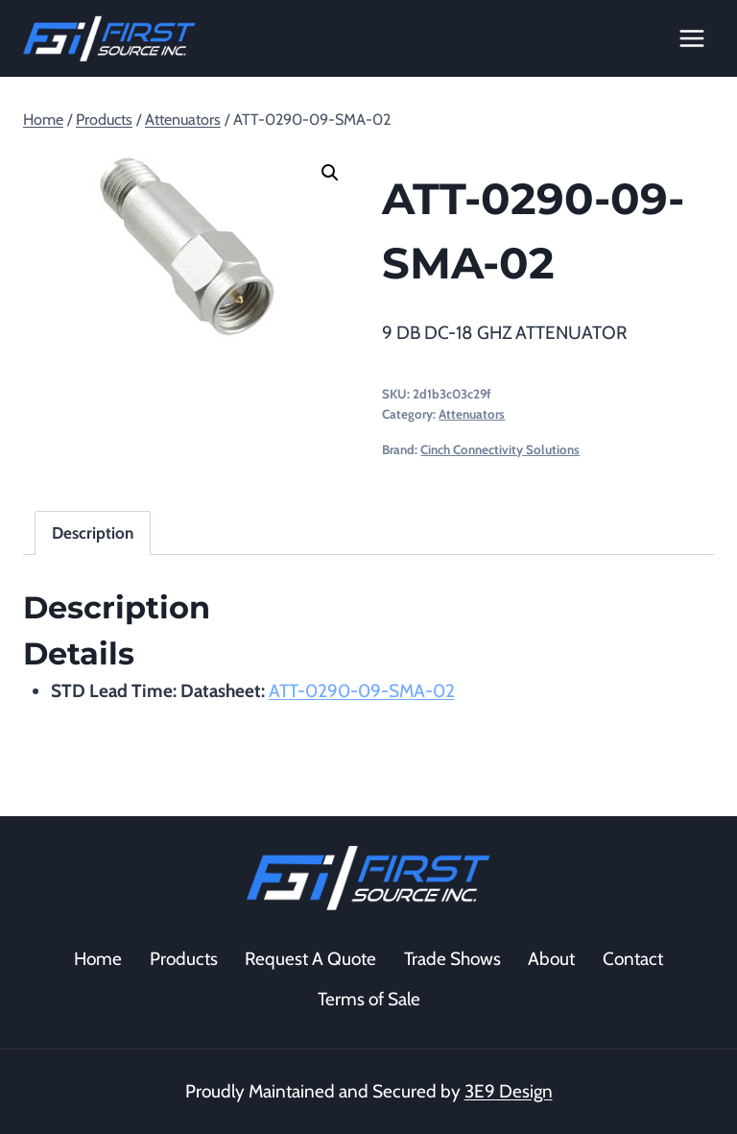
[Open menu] (691, 38)
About (551, 959)
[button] (330, 173)
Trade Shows (452, 959)
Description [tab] (92, 532)
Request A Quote (310, 959)
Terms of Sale (369, 999)
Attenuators (472, 414)
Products (184, 959)
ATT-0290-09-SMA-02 (362, 691)
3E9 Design (508, 1091)
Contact (633, 959)
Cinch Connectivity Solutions (500, 449)
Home (98, 959)
